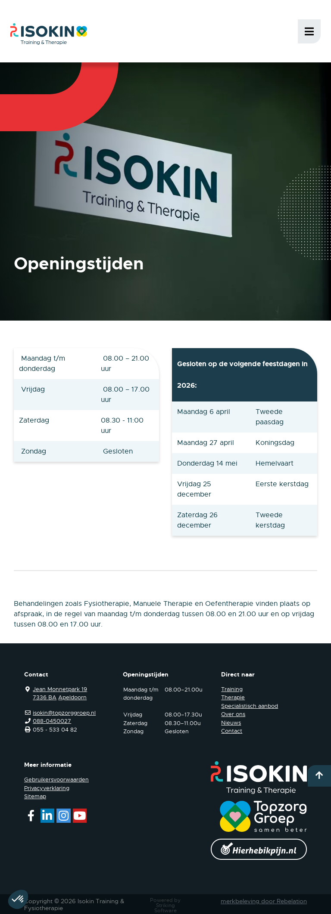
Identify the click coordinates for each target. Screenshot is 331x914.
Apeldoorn (72, 697)
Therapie (233, 697)
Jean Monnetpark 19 (60, 689)
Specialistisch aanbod (249, 706)
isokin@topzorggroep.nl (64, 712)
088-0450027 (52, 721)
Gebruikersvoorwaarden (56, 779)
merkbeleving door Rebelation (264, 901)
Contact (231, 731)
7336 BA (44, 697)
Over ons (233, 714)
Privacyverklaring (46, 788)
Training (232, 689)
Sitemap (35, 796)
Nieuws (231, 722)
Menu (309, 31)
